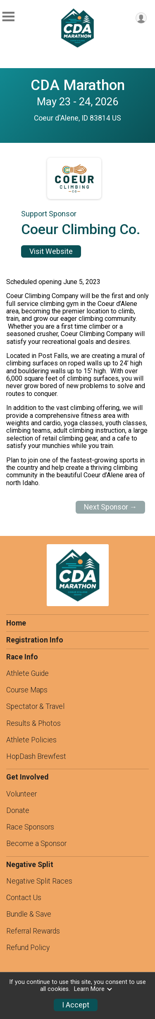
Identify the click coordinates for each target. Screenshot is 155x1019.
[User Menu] (141, 18)
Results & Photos (33, 723)
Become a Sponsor (36, 843)
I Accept (75, 1005)
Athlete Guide (27, 673)
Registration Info (34, 640)
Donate (17, 810)
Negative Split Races (39, 881)
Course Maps (27, 690)
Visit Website (51, 251)
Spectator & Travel (35, 706)
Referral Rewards (33, 931)
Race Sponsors (30, 827)
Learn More (93, 989)
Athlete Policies (31, 740)
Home (16, 623)
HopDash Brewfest (36, 756)
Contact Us (23, 897)
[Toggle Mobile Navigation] (8, 16)
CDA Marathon (78, 85)
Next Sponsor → (110, 507)
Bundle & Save (28, 914)
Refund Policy (28, 947)
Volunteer (21, 794)
